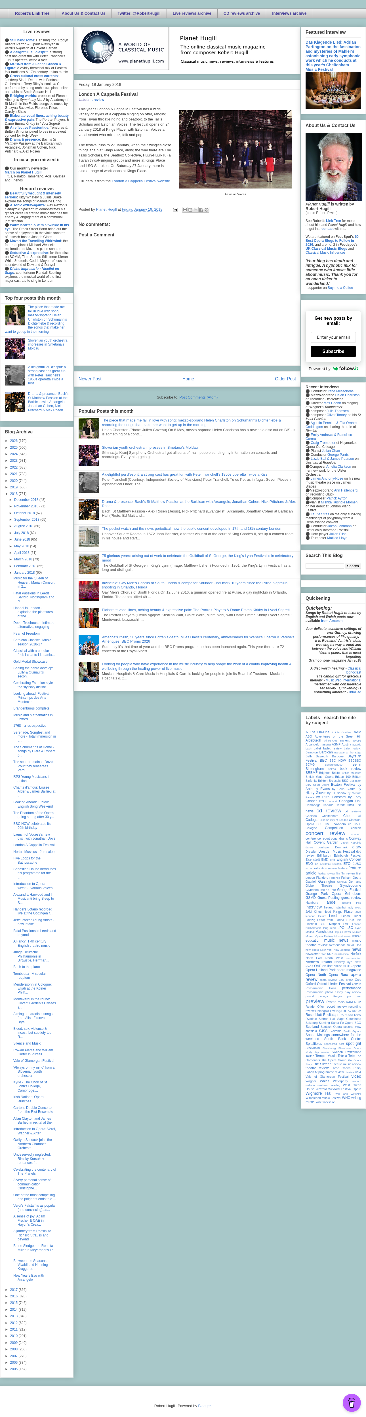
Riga (339, 1011)
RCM (357, 1002)
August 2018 (24, 526)
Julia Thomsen (338, 411)
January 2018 (25, 573)
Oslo (358, 979)
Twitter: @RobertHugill (139, 13)
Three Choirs (340, 1068)
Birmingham (315, 769)
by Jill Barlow (336, 793)
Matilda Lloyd (337, 538)
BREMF (311, 773)
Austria (346, 744)
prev (358, 996)
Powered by (333, 368)
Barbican (326, 752)
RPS (340, 1014)
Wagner (311, 1081)
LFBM (350, 920)
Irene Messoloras (340, 391)
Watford (356, 1081)
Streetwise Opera (349, 1048)
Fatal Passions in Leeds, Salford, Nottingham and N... (33, 597)
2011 (14, 1329)
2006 (14, 1363)
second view (352, 1026)
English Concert (348, 859)
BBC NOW (338, 760)
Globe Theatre (319, 885)
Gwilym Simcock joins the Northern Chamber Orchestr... (32, 1144)
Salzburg (312, 1022)
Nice (323, 954)
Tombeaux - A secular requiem (29, 976)
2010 (14, 1336)
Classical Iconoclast (353, 670)
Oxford (311, 984)
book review (350, 769)
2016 (14, 1296)
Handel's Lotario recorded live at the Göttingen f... (32, 911)
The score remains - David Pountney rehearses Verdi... (33, 766)
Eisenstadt (313, 859)
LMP (346, 923)
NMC (330, 954)
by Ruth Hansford (331, 797)
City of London (339, 819)
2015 (14, 1303)
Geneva (342, 881)
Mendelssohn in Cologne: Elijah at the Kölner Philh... (32, 988)
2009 (14, 1343)
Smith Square (352, 1031)
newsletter (312, 954)
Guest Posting (328, 898)
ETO (347, 864)
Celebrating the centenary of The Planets (34, 1171)
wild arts (342, 1093)
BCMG (310, 764)
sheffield (311, 1031)
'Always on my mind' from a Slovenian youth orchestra (33, 1072)
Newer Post (90, 378)
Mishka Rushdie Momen (339, 502)
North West (334, 958)
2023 (14, 461)
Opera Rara (338, 975)
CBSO (351, 805)
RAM (349, 1002)
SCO (358, 1022)
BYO (322, 801)
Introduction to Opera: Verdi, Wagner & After (34, 1131)
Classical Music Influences (326, 253)
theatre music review (347, 1064)
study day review (317, 1052)
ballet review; (352, 748)
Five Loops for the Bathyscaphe (27, 860)
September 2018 (27, 520)
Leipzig (310, 920)
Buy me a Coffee (340, 288)
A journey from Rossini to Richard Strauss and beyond (32, 1235)
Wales (324, 1081)
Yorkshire (328, 1102)
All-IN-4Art (330, 740)
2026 (14, 441)
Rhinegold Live (325, 1011)
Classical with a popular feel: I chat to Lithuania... (34, 653)
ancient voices (350, 740)
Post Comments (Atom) (198, 397)
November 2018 (26, 506)
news (356, 949)
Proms (331, 1002)
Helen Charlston (347, 395)
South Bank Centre (342, 1039)
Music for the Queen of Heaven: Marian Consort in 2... (33, 582)
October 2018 (25, 513)
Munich (356, 931)
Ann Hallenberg (345, 490)
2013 (14, 1316)
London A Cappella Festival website (141, 181)
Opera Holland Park (321, 970)
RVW (357, 1014)
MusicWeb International (343, 680)
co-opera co (342, 824)
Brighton (324, 772)
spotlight (353, 1043)
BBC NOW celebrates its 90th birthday (32, 826)
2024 (14, 454)
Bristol (336, 772)
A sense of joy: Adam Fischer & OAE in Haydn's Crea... (29, 1220)
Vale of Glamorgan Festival (33, 1061)
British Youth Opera (319, 776)
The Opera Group (333, 1060)
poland (310, 996)
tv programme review (329, 1072)
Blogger (204, 1406)
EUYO (309, 868)
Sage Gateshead (349, 1018)
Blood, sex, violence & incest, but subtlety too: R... (32, 1033)
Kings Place (343, 912)
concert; (356, 834)
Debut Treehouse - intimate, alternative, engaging (34, 625)
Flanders (322, 877)
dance (309, 847)
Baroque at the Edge (347, 752)
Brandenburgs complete (31, 708)
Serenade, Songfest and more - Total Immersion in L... (34, 736)
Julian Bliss (337, 534)
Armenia (326, 744)
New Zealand (342, 949)
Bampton (312, 752)
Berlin (356, 764)
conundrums (339, 838)
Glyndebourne (350, 886)
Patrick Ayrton (337, 498)
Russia (349, 1014)
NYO (358, 962)
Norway (340, 962)
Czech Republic (351, 842)
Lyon (358, 927)
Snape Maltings (318, 1035)
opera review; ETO (331, 979)
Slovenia (335, 1031)
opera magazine (349, 970)
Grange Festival (349, 890)
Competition (334, 828)
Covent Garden (326, 842)
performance (351, 988)
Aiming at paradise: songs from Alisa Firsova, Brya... (32, 1018)
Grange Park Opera (323, 894)
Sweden (337, 1052)
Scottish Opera (331, 1026)
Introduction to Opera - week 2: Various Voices (32, 886)
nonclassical (342, 954)
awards (356, 744)
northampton (353, 958)
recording (354, 1006)
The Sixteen (322, 1064)
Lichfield (311, 923)
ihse (358, 902)
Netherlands (337, 945)
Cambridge (313, 805)
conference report (318, 838)
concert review (325, 833)
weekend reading (328, 1085)
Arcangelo (312, 744)
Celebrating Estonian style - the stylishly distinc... (34, 685)
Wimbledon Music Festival (323, 1098)
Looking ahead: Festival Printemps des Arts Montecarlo (31, 698)
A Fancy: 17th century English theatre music (31, 943)
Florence (334, 877)
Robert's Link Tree (32, 13)
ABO (309, 736)
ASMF (336, 744)
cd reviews (353, 811)
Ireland (328, 907)
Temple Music (325, 1056)
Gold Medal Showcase (30, 662)
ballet (317, 748)
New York (326, 949)
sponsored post (334, 1043)
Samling (324, 1022)
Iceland (346, 902)
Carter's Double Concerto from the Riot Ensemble (33, 1110)
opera (356, 966)
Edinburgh (324, 855)
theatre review (317, 1068)
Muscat (338, 936)
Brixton (323, 780)
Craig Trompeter (323, 443)
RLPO (347, 1011)
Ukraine (349, 1072)
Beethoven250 (333, 764)
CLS (319, 824)
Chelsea (311, 815)
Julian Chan (331, 451)
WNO (346, 1098)
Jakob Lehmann (339, 526)
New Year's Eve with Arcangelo (28, 1278)
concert (356, 828)
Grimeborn (353, 894)
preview (97, 100)
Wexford (321, 1089)
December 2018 (26, 500)
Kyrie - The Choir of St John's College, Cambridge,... (30, 1086)
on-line (327, 966)
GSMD (311, 898)
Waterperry (340, 1081)
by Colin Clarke (343, 789)
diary (356, 847)
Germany (355, 881)
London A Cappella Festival (33, 845)
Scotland (312, 1027)
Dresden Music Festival (337, 851)
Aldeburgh (313, 740)
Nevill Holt (354, 945)
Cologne (311, 828)
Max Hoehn (332, 403)
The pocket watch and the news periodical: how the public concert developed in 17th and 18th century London (191, 528)
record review (336, 1007)
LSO (349, 928)
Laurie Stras (319, 514)
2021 (14, 474)
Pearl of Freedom (26, 634)
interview (314, 907)
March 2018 (23, 559)
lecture (322, 916)
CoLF (357, 824)
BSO (345, 780)
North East (314, 958)
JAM (309, 911)
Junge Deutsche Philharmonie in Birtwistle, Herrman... (31, 956)
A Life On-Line (317, 732)
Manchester (324, 932)
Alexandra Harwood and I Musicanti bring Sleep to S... (33, 899)
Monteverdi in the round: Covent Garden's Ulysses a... (34, 1003)
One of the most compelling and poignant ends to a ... (34, 1197)
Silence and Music (27, 1043)
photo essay (334, 992)
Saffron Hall (327, 1018)
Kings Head (322, 911)
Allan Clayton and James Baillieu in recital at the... (33, 1120)
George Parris (338, 455)
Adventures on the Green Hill (338, 736)
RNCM (356, 1011)
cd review (328, 811)
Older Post (285, 378)
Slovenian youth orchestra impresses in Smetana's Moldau (150, 447)
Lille (322, 923)
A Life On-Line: (342, 732)
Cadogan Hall (350, 801)
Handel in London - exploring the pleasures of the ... (33, 612)
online (338, 966)
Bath (309, 756)
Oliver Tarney (336, 415)
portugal (324, 996)
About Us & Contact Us (84, 13)
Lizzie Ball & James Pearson (332, 459)
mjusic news (343, 931)
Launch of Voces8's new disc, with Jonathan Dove (34, 836)
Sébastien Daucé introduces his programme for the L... (34, 873)
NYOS (309, 966)
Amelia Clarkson (338, 467)
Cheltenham (330, 815)
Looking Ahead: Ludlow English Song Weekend (33, 804)
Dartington (324, 847)
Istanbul (340, 907)
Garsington (326, 882)
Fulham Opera (351, 877)
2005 (14, 1369)
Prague (337, 996)
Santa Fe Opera (342, 1022)
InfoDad (355, 692)
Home (188, 378)
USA (358, 1072)
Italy (351, 907)
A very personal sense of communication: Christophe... (32, 1184)
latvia (358, 911)
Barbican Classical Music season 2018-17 (32, 642)
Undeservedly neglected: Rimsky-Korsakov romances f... (32, 1159)
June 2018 (22, 539)
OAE (317, 966)
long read (329, 927)
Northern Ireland (319, 962)
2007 (14, 1356)
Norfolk (355, 954)
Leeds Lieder (351, 916)
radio (341, 1002)
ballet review (332, 748)
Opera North (316, 975)
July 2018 (22, 533)
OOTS (347, 966)
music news (336, 940)
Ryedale (311, 1018)
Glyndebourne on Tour (321, 889)
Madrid (310, 931)
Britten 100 (343, 776)
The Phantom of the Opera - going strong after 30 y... (34, 815)
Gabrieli (311, 881)
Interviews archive (289, 13)
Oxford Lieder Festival (334, 984)
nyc (349, 962)
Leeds (333, 916)
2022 (14, 467)
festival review (326, 873)
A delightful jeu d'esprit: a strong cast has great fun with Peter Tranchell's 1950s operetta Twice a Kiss (185, 474)
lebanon (310, 916)
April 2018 (22, 553)
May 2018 (22, 546)
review (310, 1011)
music (347, 936)
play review (353, 992)
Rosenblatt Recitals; (321, 1015)
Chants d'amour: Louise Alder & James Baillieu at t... (34, 791)
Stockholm (313, 1048)
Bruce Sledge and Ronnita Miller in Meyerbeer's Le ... (33, 1250)
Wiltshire (356, 1093)
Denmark (341, 847)
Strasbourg (329, 1048)
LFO (358, 920)
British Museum (351, 772)
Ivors (358, 907)
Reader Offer (315, 1006)
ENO (309, 864)
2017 (14, 1290)
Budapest (355, 780)
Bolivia (332, 768)
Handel (329, 902)
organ (349, 979)
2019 (14, 487)
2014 (14, 1310)
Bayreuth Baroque (330, 756)
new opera (312, 949)
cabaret (332, 801)
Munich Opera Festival (319, 936)
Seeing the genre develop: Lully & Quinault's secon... (33, 672)
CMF (328, 824)
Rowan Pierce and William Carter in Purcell (33, 1052)
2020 (14, 481)
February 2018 (25, 566)
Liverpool (333, 923)
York (318, 1102)
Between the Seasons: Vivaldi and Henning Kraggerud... (30, 1265)
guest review (351, 898)
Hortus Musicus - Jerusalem (34, 852)
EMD (324, 859)
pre (349, 996)
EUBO (356, 863)
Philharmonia (314, 992)
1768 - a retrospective (29, 726)
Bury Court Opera (317, 784)
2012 (14, 1323)
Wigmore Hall (319, 1093)
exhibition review (325, 868)
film (338, 873)
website (310, 1085)
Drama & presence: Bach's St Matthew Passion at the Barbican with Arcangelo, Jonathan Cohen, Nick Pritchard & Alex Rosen (48, 402)
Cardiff (340, 805)
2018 (14, 494)
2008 (14, 1349)
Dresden (311, 851)
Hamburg (312, 902)
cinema (325, 819)
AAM (357, 732)
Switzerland (353, 1052)
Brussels (334, 780)
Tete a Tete (346, 1056)
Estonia (337, 863)
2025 (14, 448)
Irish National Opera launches (28, 1099)
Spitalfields (314, 1044)
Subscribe (333, 351)
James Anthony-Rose (327, 478)
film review (348, 873)
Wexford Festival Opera (344, 1089)
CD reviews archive (242, 13)
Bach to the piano (26, 967)
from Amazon (331, 621)
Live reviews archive (192, 13)
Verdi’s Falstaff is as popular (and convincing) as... (34, 1207)
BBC (323, 760)
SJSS (323, 1031)
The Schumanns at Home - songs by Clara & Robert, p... (34, 751)
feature (343, 868)
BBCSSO (354, 760)
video (356, 1076)
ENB (332, 859)
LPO (341, 928)
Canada (328, 805)
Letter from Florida (330, 920)
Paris (332, 988)
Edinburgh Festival (347, 855)
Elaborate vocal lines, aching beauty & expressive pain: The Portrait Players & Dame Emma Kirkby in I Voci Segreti (196, 610)
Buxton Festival (343, 785)
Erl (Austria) (323, 863)
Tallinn (310, 1056)
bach (309, 748)
